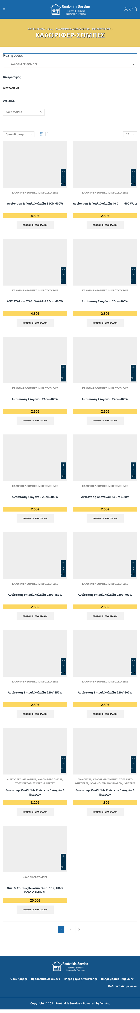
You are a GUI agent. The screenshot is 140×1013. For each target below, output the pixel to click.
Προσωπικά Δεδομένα (45, 982)
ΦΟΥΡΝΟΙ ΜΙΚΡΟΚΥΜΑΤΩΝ (112, 785)
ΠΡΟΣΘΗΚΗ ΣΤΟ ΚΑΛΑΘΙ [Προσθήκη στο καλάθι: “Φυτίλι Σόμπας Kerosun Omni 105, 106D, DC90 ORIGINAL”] (63, 865)
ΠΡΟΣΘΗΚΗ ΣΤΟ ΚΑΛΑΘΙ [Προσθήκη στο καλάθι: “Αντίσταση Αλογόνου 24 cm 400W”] (133, 472)
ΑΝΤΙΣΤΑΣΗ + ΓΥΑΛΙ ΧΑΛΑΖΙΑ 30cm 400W (35, 301)
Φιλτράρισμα (12, 88)
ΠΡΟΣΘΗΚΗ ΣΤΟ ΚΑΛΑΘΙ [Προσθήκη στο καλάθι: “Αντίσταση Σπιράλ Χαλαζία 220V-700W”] (133, 570)
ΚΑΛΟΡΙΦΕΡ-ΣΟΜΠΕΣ (23, 192)
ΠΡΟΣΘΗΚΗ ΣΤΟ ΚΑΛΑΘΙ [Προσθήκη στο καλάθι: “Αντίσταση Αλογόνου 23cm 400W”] (63, 472)
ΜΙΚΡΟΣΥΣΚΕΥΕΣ (101, 29)
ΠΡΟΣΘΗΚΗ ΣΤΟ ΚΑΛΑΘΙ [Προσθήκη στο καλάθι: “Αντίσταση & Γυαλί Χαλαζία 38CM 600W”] (63, 177)
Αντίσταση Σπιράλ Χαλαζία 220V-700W (105, 596)
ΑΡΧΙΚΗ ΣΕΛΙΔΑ (36, 29)
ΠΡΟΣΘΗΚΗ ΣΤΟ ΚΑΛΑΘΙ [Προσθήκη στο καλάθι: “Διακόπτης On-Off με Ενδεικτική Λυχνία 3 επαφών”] (63, 766)
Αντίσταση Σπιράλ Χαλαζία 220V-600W (105, 694)
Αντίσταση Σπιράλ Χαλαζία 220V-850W (35, 694)
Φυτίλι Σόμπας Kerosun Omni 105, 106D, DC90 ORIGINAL (35, 893)
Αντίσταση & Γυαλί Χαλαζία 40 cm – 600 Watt (105, 205)
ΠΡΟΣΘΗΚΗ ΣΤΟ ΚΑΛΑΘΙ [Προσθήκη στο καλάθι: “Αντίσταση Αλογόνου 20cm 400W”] (133, 275)
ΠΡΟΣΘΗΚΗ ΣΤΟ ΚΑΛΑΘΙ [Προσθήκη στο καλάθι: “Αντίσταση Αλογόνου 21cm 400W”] (63, 373)
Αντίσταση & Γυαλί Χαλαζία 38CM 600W (35, 203)
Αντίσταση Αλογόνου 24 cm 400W (105, 498)
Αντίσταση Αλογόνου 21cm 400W (35, 400)
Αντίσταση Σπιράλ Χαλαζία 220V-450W (35, 596)
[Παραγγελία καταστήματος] (18, 134)
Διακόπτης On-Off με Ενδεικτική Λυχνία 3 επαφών (35, 794)
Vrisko (104, 1007)
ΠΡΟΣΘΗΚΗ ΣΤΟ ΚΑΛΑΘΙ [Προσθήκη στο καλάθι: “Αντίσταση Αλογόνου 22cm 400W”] (133, 373)
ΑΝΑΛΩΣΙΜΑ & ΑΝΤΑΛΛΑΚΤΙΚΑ (72, 29)
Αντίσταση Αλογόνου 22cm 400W (105, 400)
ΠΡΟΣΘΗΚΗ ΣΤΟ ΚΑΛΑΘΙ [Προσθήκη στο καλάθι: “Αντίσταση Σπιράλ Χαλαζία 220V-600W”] (133, 668)
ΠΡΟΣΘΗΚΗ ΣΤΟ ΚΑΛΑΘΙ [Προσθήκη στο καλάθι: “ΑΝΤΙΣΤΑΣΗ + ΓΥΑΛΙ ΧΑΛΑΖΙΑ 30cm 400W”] (63, 275)
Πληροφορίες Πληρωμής (117, 982)
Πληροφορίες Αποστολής (80, 982)
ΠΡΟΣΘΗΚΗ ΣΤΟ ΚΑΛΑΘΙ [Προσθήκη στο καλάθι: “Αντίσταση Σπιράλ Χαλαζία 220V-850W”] (63, 668)
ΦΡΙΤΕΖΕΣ (50, 785)
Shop (50, 29)
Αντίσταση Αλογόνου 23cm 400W (35, 498)
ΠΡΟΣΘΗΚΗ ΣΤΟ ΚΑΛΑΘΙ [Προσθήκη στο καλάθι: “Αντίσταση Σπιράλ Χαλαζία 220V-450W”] (63, 570)
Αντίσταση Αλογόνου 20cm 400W (105, 301)
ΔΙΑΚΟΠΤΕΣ (12, 781)
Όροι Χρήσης (18, 982)
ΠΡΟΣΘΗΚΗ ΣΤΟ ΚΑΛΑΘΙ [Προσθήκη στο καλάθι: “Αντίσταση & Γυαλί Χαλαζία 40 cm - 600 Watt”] (133, 177)
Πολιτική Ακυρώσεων (122, 989)
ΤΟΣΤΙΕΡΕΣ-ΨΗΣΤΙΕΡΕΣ (28, 785)
